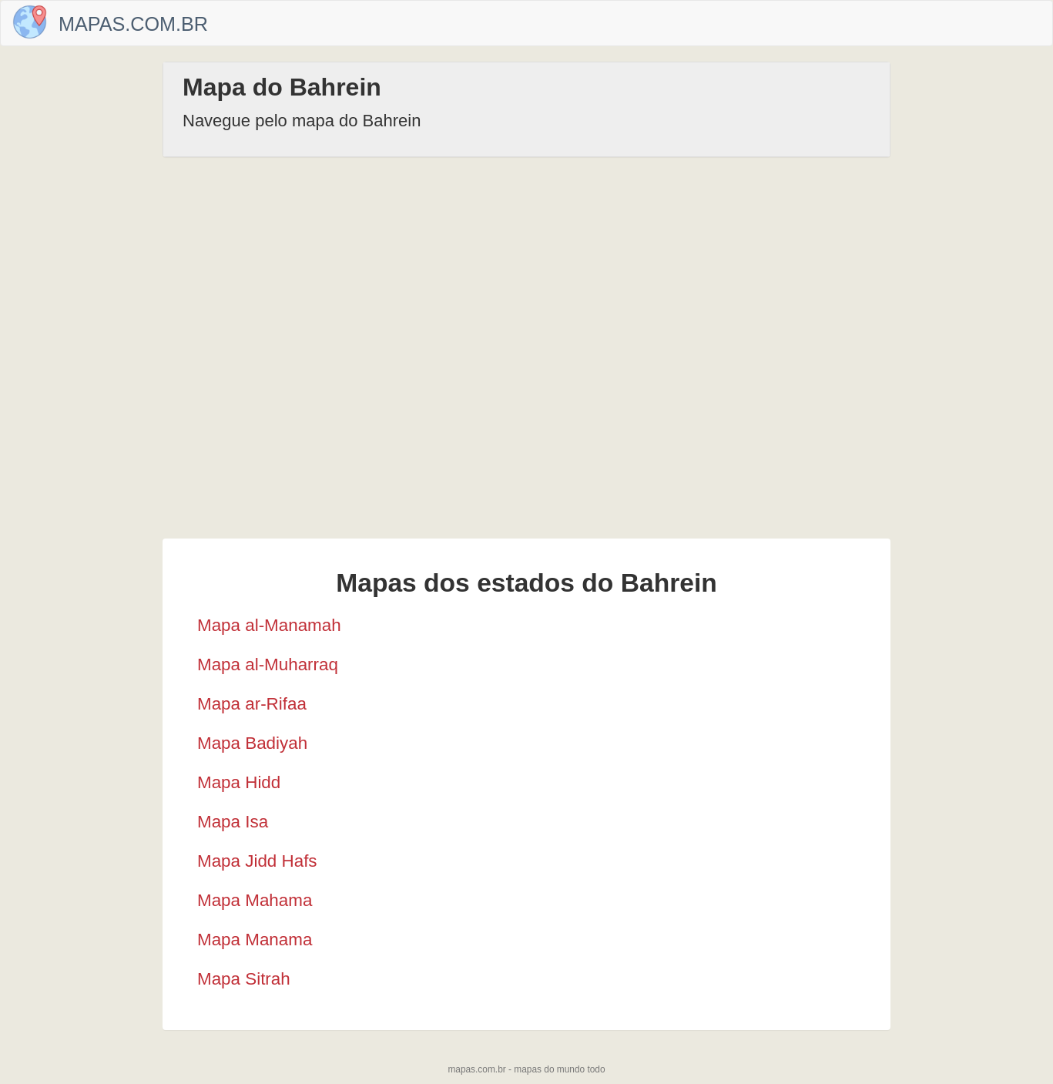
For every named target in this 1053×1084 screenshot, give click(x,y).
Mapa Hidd (238, 782)
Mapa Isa (232, 821)
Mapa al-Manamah (269, 625)
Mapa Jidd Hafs (257, 861)
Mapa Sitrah (243, 978)
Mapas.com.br (133, 24)
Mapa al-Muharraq (267, 664)
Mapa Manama (254, 939)
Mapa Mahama (254, 900)
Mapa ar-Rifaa (252, 703)
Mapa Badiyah (252, 743)
